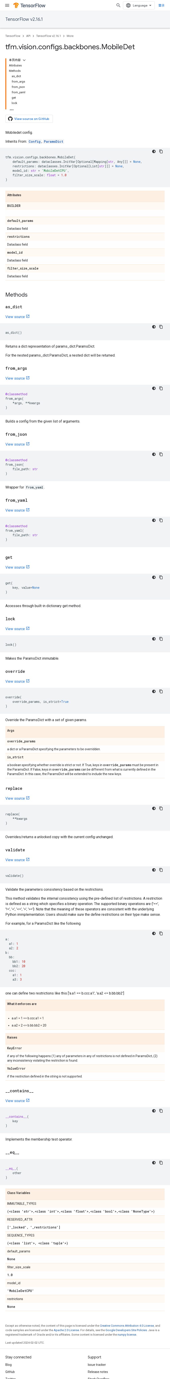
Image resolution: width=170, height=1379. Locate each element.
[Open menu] (7, 5)
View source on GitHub (28, 119)
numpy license (127, 1334)
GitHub (10, 1372)
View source (15, 317)
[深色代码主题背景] (153, 151)
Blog (8, 1364)
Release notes (98, 1372)
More (70, 36)
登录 (161, 5)
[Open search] (118, 5)
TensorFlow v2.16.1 (24, 19)
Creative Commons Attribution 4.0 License (127, 1325)
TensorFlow (12, 36)
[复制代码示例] (161, 151)
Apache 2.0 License (66, 1330)
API (28, 36)
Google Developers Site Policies (126, 1330)
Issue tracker (97, 1364)
